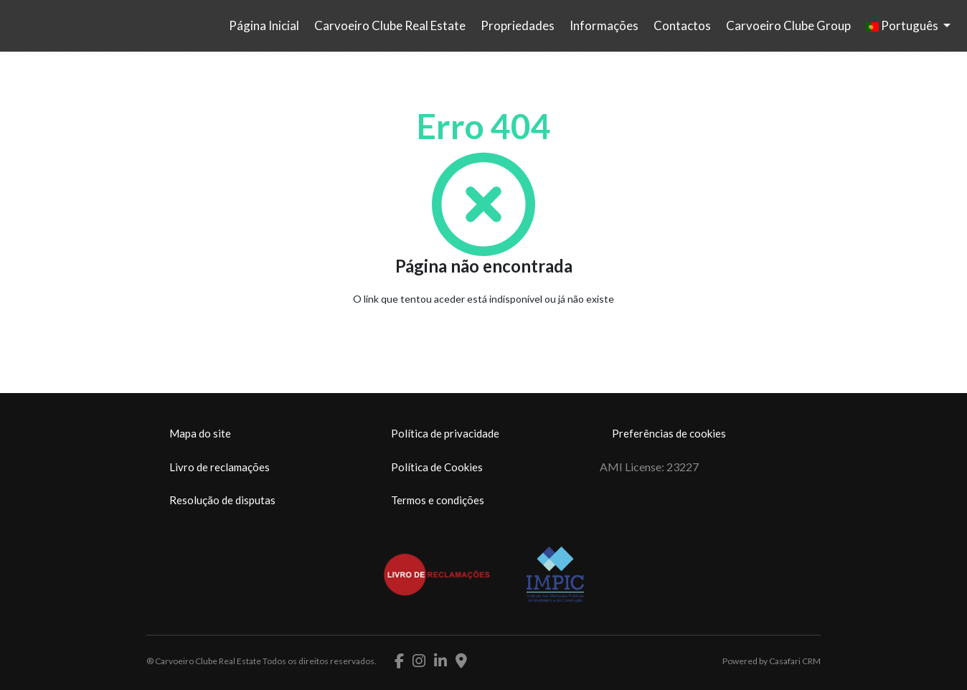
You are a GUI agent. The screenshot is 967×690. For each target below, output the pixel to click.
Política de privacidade (445, 433)
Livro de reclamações (219, 466)
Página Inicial (264, 25)
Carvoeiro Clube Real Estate (390, 25)
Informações (604, 25)
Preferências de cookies (669, 433)
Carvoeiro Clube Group (788, 25)
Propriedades (518, 25)
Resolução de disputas (222, 499)
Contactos (682, 25)
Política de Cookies (437, 466)
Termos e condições (437, 499)
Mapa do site (200, 433)
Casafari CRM (795, 661)
